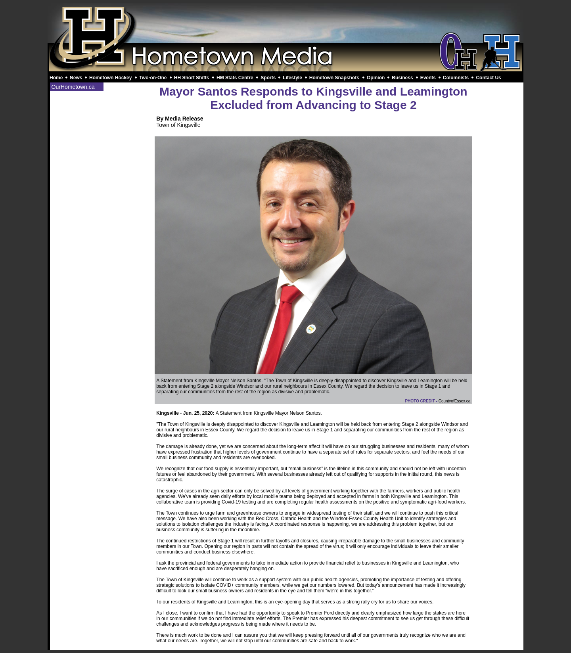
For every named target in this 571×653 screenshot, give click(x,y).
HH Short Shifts (191, 77)
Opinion (376, 77)
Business (402, 77)
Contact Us (488, 77)
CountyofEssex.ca (455, 401)
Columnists (456, 77)
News (76, 77)
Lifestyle (292, 77)
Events (428, 77)
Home (56, 77)
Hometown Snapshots (334, 77)
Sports (268, 77)
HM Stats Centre (235, 77)
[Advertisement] (285, 23)
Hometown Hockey (110, 77)
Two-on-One (153, 77)
